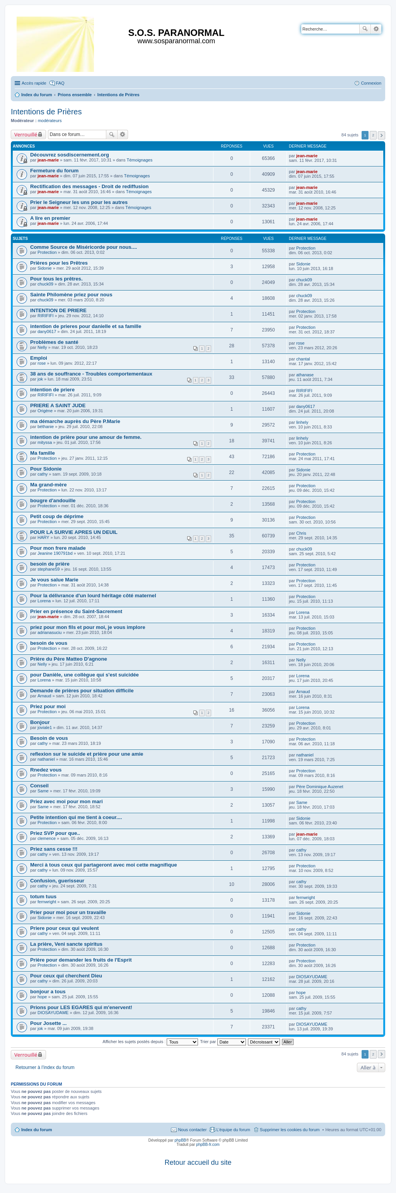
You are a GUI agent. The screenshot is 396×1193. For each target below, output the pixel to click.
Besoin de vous (49, 738)
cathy (43, 474)
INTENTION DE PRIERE (58, 310)
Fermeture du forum (54, 170)
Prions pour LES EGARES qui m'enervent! (81, 1007)
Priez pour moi (48, 706)
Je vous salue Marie (54, 580)
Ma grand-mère (48, 485)
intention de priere (52, 390)
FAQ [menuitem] (60, 83)
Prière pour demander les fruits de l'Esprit (81, 960)
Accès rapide (34, 83)
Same (43, 791)
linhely (302, 422)
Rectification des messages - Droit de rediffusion (89, 186)
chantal (303, 359)
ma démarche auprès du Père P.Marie (75, 421)
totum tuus (43, 896)
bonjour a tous (48, 991)
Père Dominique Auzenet (319, 786)
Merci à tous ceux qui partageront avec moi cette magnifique (103, 865)
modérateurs (50, 120)
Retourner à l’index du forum (45, 1067)
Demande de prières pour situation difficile (81, 690)
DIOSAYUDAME (311, 976)
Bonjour (40, 722)
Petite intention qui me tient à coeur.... (76, 817)
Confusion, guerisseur (57, 881)
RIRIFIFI (46, 315)
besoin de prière (50, 564)
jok (40, 379)
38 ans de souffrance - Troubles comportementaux (91, 374)
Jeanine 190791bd (55, 553)
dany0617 (47, 331)
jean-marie (48, 160)
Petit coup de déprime (57, 516)
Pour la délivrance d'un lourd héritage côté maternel (93, 595)
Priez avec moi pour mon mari (66, 801)
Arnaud (44, 695)
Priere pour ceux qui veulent (64, 928)
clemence (47, 838)
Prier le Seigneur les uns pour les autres (79, 202)
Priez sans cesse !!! (53, 849)
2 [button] (373, 135)
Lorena (44, 600)
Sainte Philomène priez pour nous (71, 294)
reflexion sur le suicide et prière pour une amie (86, 754)
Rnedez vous (45, 770)
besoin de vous (48, 643)
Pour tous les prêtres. (56, 279)
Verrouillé (25, 134)
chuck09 (45, 284)
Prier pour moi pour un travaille (68, 912)
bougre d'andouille (52, 500)
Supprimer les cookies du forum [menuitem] (290, 1129)
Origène (45, 410)
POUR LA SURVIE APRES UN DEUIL (74, 532)
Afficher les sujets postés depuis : (150, 1041)
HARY (43, 537)
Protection (47, 252)
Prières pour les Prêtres (59, 263)
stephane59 (49, 569)
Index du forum (36, 1129)
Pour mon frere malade (58, 548)
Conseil (39, 786)
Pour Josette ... (48, 1023)
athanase (305, 374)
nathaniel (46, 759)
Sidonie (45, 268)
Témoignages (140, 160)
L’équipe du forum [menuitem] (233, 1129)
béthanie (46, 426)
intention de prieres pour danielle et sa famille (85, 326)
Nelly (42, 347)
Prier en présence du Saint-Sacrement (76, 611)
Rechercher (365, 29)
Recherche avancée (376, 29)
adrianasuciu (49, 632)
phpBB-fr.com (208, 1144)
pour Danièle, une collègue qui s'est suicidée (84, 675)
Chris (301, 533)
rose (300, 343)
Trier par (223, 1041)
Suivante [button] (381, 135)
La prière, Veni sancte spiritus (66, 944)
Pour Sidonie (45, 469)
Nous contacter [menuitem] (192, 1129)
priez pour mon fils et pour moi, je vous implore (87, 627)
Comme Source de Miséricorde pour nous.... (83, 247)
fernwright (47, 901)
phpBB (180, 1140)
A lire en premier (50, 218)
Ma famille (42, 453)
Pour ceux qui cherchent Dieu (66, 976)
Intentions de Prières (46, 111)
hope (42, 996)
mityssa (45, 442)
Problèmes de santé (54, 342)
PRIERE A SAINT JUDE (57, 405)
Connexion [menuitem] (371, 83)
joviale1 (45, 727)
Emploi (38, 358)
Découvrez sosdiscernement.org (69, 155)
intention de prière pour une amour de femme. (86, 437)
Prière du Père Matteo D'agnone (68, 659)
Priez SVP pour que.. (55, 833)
